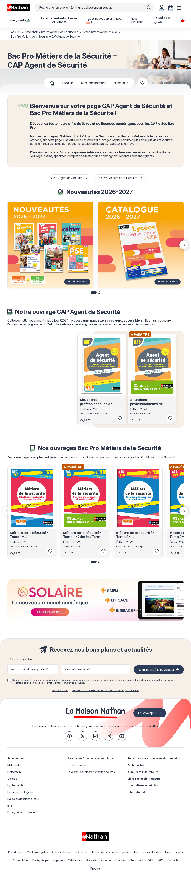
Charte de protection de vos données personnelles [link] (106, 852)
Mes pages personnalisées (106, 20)
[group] (50, 245)
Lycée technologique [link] (20, 792)
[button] (94, 292)
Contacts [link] (172, 860)
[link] (69, 736)
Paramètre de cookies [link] (156, 852)
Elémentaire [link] (14, 772)
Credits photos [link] (61, 852)
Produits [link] (95, 868)
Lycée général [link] (16, 785)
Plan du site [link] (15, 852)
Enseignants (15, 758)
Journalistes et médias (143, 785)
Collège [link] (12, 778)
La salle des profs (169, 20)
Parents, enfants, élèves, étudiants (91, 758)
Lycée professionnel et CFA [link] (24, 798)
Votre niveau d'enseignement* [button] (29, 669)
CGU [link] (150, 860)
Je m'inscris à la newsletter (156, 669)
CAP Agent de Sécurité (69, 178)
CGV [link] (160, 860)
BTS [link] (9, 805)
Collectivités (136, 765)
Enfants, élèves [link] (77, 765)
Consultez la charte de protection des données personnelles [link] (105, 690)
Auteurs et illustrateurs (143, 772)
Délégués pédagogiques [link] (47, 860)
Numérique (121, 83)
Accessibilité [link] (20, 860)
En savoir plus (60, 690)
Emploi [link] (179, 852)
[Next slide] (183, 244)
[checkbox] (9, 680)
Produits (67, 83)
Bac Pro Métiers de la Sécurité (120, 178)
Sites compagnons (93, 83)
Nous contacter (137, 20)
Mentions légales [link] (37, 852)
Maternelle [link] (14, 765)
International (136, 792)
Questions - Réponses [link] (129, 860)
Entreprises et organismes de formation (154, 758)
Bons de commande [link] (98, 860)
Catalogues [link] (75, 860)
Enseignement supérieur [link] (22, 812)
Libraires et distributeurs (144, 778)
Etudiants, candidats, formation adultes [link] (91, 772)
